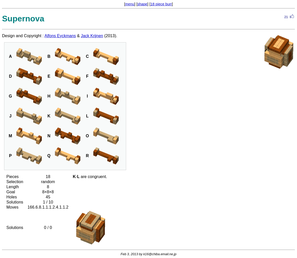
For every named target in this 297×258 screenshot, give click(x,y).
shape (142, 4)
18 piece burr (161, 4)
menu (129, 4)
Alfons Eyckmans (60, 36)
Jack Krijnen (92, 36)
